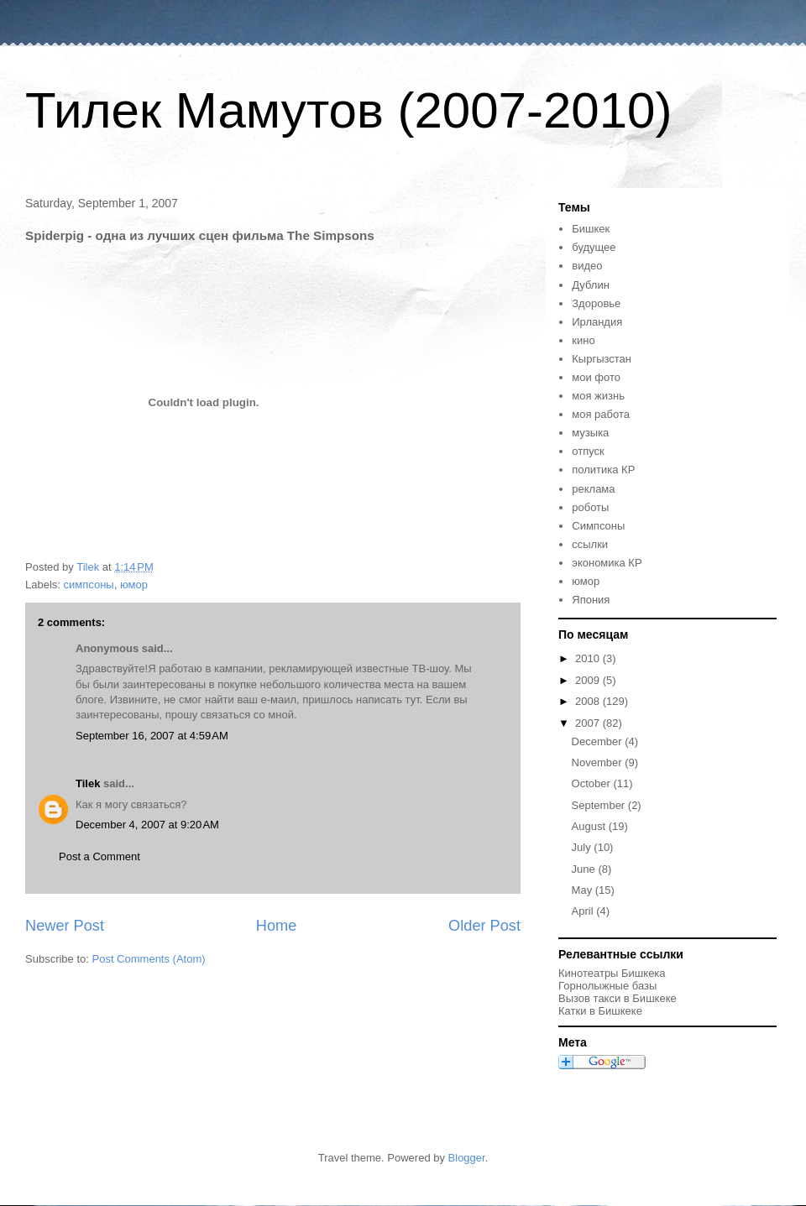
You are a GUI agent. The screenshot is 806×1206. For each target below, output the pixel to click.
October (593, 783)
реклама (593, 489)
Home (276, 925)
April (584, 911)
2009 (589, 680)
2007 (589, 723)
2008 (589, 701)
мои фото (596, 377)
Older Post (484, 925)
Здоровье (596, 303)
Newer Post (64, 925)
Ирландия (597, 322)
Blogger (466, 1157)
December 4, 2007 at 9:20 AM (147, 824)
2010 (589, 658)
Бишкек (591, 228)
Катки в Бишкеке (600, 1011)
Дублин (591, 285)
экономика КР (606, 562)
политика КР (603, 469)
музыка (590, 432)
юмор (134, 584)
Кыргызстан (601, 358)
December (598, 741)
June (585, 869)
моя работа (601, 414)
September (600, 805)
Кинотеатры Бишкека (612, 973)
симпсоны (89, 584)
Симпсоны (598, 525)
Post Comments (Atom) (149, 959)
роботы (590, 507)
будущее (593, 247)
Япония (591, 599)
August (590, 826)
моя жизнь (598, 395)
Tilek (88, 783)
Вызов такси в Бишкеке (617, 998)
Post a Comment (99, 856)
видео (587, 265)
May (583, 890)
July (583, 847)
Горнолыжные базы (607, 985)
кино (583, 340)
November (598, 762)
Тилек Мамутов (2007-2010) (348, 110)
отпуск (588, 451)
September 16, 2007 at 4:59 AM (152, 735)
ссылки (590, 544)
